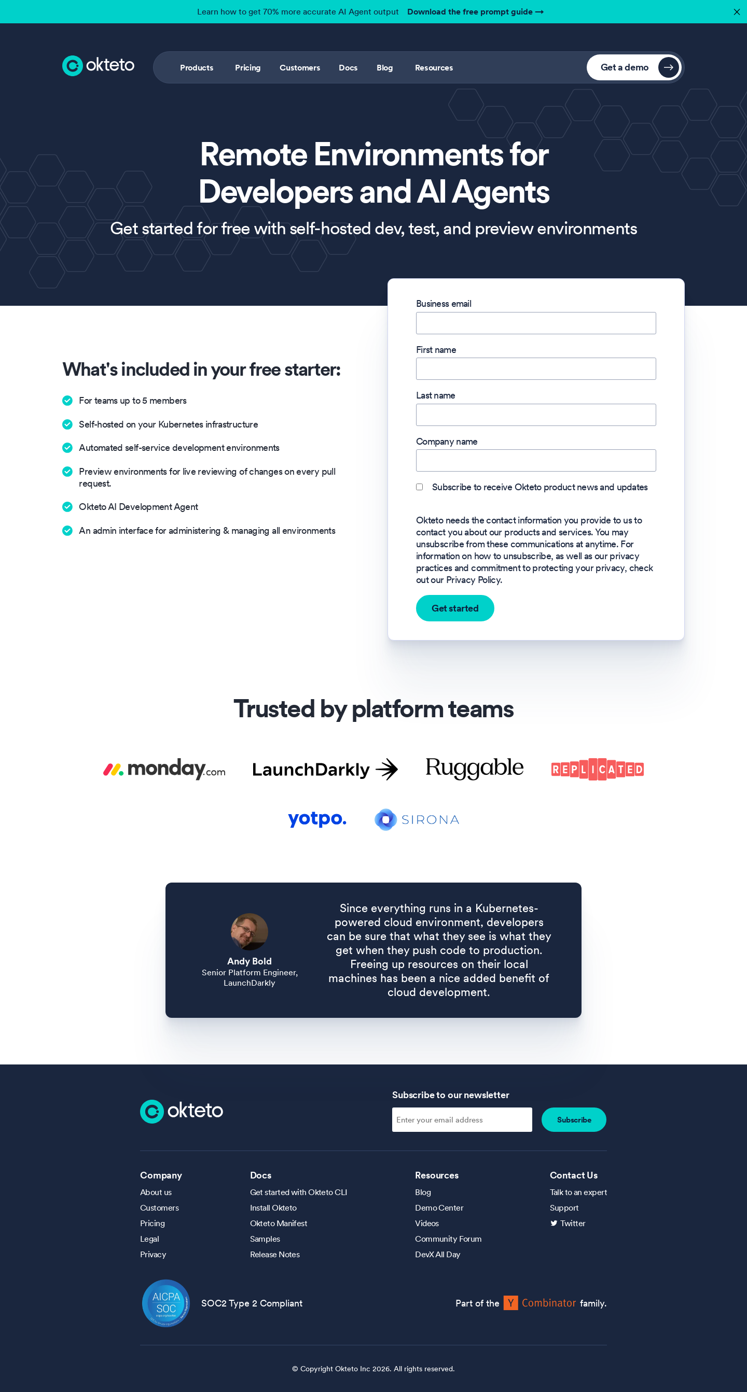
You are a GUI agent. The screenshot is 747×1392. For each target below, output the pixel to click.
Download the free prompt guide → (475, 11)
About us (156, 1192)
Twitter (573, 1223)
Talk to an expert (578, 1192)
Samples (265, 1238)
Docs (348, 67)
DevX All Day (437, 1254)
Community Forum (448, 1238)
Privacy (153, 1254)
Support (564, 1207)
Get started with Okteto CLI (299, 1192)
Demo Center (439, 1207)
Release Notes (275, 1254)
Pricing (248, 67)
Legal (149, 1238)
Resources (434, 67)
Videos (427, 1223)
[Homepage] (181, 1110)
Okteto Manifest (279, 1223)
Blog (385, 67)
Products (196, 67)
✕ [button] (736, 9)
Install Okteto (273, 1207)
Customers (300, 67)
